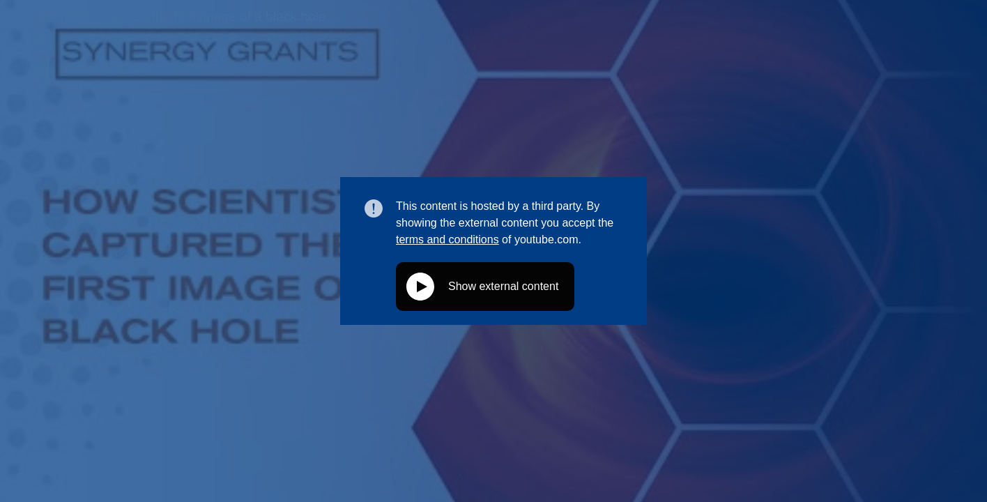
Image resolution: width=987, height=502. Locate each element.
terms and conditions (447, 239)
